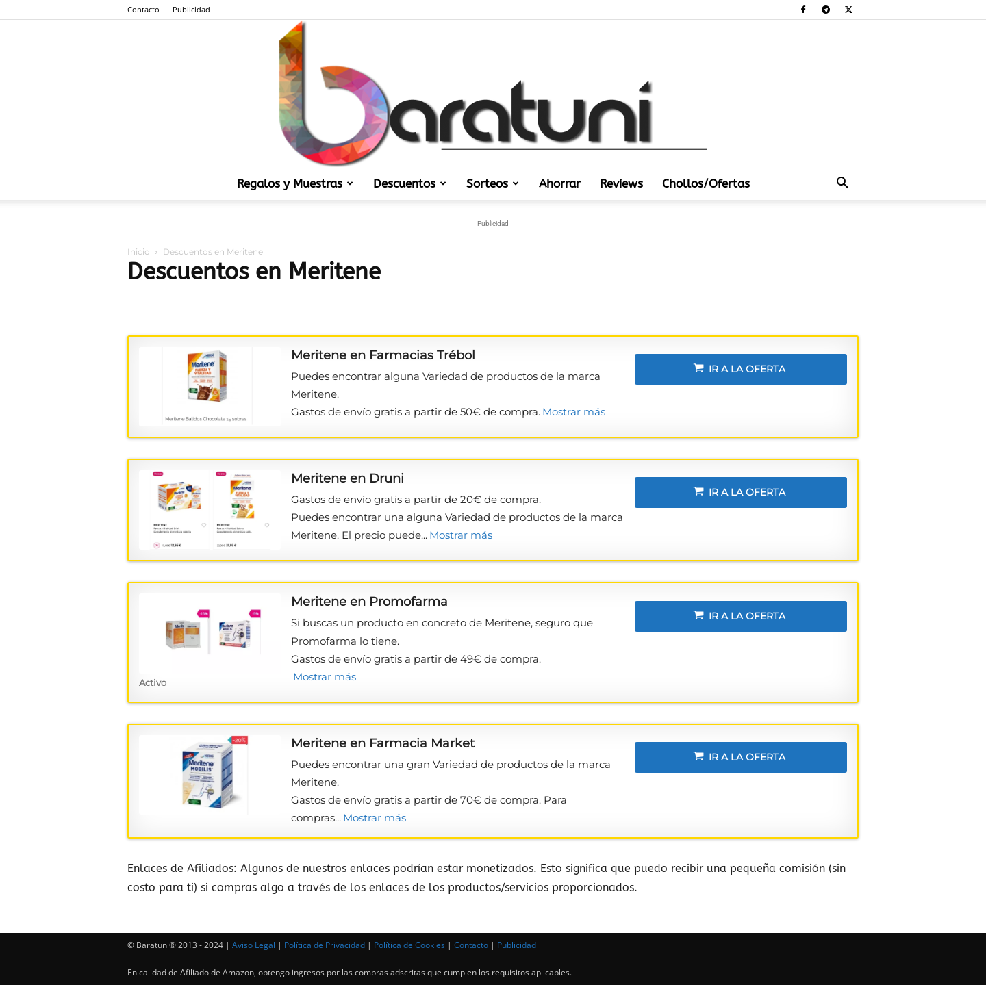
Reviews (621, 183)
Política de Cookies (409, 945)
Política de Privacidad (324, 945)
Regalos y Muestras (295, 183)
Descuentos (409, 183)
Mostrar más (573, 411)
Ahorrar (560, 183)
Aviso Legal (253, 945)
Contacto (143, 9)
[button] (842, 184)
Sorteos (492, 183)
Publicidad (191, 9)
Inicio (138, 251)
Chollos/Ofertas (706, 183)
